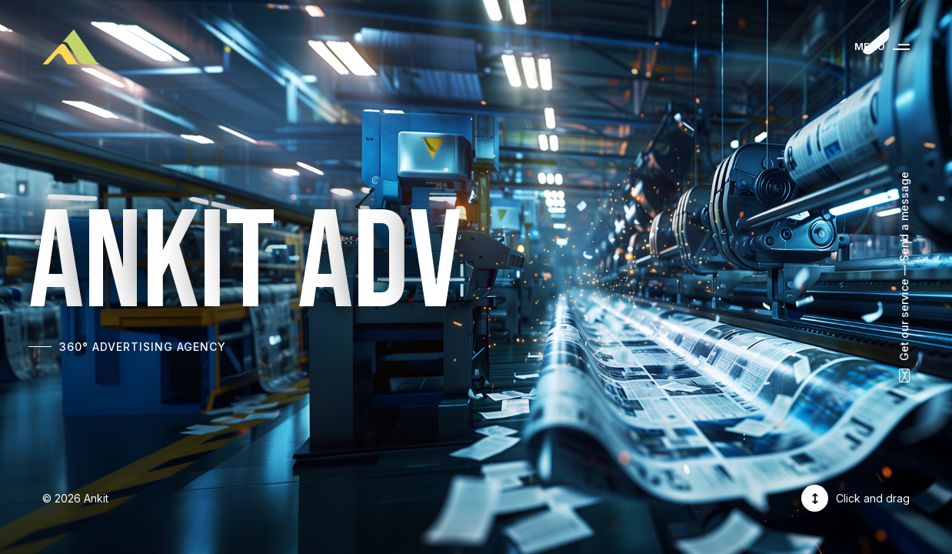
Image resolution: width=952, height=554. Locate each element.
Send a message (903, 217)
